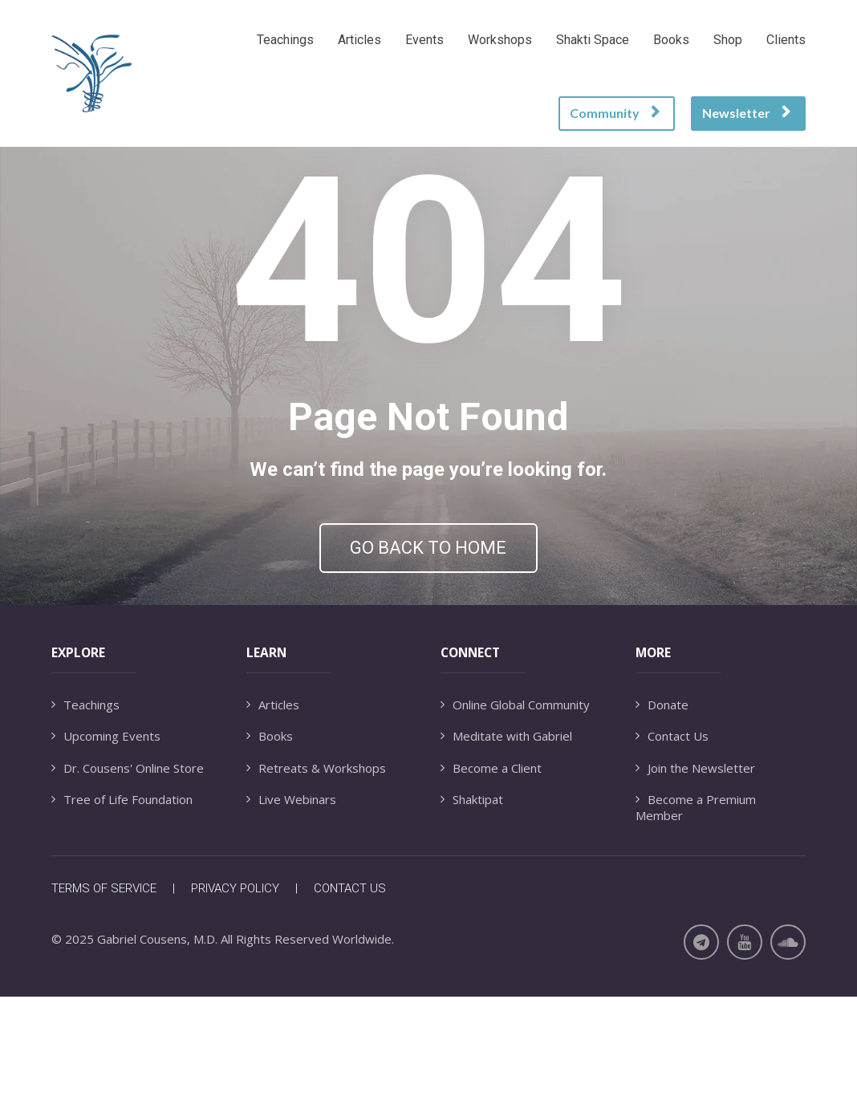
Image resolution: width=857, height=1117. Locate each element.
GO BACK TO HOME (428, 608)
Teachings (285, 39)
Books (671, 39)
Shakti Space (592, 39)
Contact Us (672, 855)
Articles (359, 39)
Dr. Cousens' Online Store (127, 888)
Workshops (500, 39)
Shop (727, 39)
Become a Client (491, 888)
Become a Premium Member (696, 927)
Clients (786, 39)
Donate (662, 824)
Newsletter (746, 112)
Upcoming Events (105, 855)
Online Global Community (515, 824)
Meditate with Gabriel (506, 855)
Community (615, 112)
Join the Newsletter (695, 888)
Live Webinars (291, 919)
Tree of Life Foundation (122, 919)
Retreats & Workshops (316, 888)
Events (424, 39)
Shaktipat (472, 919)
